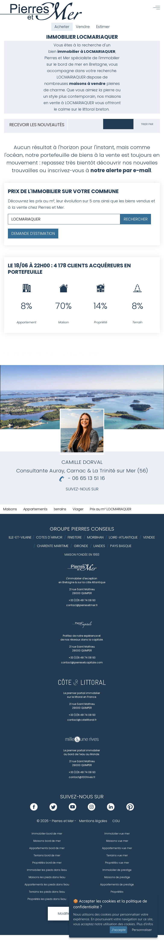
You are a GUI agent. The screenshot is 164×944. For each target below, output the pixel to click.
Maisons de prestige (117, 877)
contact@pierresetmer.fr (82, 605)
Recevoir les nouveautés (36, 125)
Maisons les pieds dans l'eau (47, 877)
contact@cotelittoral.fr (82, 720)
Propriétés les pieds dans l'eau (47, 899)
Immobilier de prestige (117, 870)
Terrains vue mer (117, 855)
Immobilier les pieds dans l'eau (47, 870)
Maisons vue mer (117, 841)
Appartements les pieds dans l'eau (47, 884)
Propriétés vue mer (117, 862)
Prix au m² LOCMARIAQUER (110, 509)
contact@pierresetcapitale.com (82, 662)
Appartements (35, 509)
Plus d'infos (145, 924)
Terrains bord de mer (47, 855)
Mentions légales (93, 820)
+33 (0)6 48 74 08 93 (82, 600)
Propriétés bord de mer (47, 862)
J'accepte (118, 930)
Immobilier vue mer (117, 833)
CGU (116, 820)
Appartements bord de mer (46, 848)
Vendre (83, 26)
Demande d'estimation (33, 233)
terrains (60, 509)
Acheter (61, 26)
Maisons (10, 509)
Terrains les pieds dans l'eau (47, 892)
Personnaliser (142, 930)
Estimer (103, 26)
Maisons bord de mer (47, 841)
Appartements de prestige (117, 884)
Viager (78, 509)
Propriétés (117, 892)
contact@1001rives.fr (82, 777)
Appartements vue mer (117, 848)
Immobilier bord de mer (47, 833)
